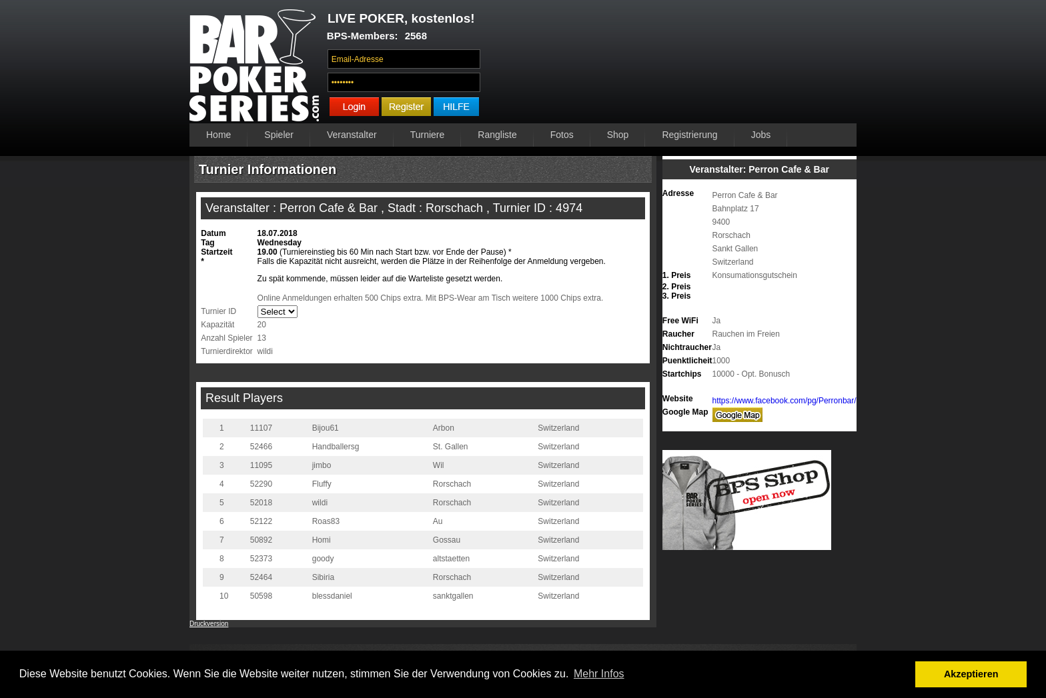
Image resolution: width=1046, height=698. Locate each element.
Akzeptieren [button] (971, 674)
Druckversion (208, 623)
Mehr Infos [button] (599, 673)
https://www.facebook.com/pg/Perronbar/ (784, 400)
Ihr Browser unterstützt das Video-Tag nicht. (672, 64)
